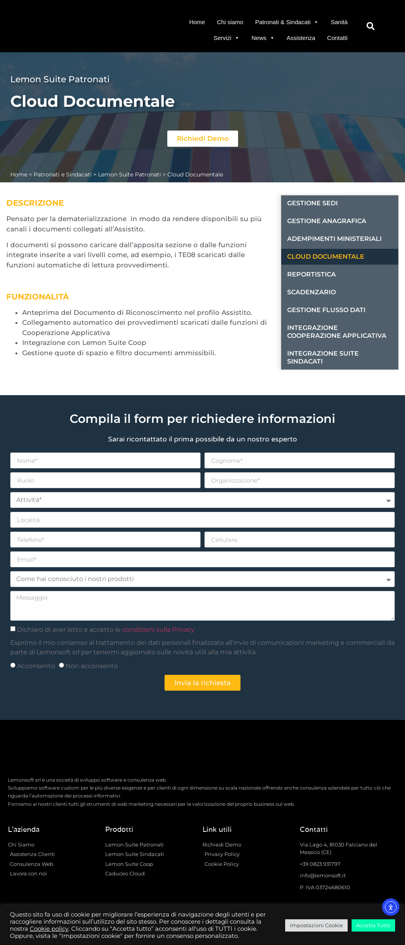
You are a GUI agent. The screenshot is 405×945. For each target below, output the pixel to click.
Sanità (339, 22)
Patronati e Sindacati (63, 174)
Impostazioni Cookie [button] (316, 925)
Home (197, 22)
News (263, 38)
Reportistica (311, 274)
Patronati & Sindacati (287, 22)
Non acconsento (92, 666)
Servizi (227, 38)
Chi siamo (230, 22)
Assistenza (301, 37)
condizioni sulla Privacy (158, 629)
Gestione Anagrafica (326, 221)
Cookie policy (49, 928)
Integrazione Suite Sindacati (323, 357)
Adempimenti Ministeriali (334, 238)
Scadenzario (311, 292)
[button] (370, 26)
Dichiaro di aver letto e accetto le (106, 629)
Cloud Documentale (325, 256)
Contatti (337, 37)
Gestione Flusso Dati (326, 310)
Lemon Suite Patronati (129, 174)
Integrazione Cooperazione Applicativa (336, 331)
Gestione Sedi (312, 203)
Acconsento (36, 666)
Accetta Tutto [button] (373, 925)
